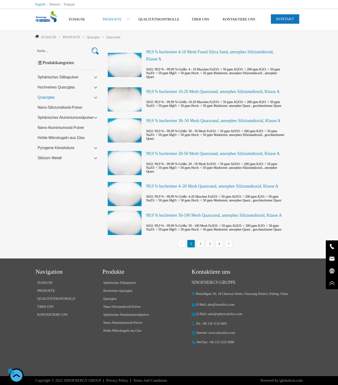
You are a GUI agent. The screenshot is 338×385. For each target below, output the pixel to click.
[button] (116, 19)
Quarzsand (112, 37)
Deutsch (54, 4)
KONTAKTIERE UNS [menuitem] (239, 19)
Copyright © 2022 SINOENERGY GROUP (68, 380)
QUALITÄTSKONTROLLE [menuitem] (158, 19)
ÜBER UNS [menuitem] (200, 19)
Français (69, 4)
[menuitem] (116, 19)
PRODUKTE (71, 37)
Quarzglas (93, 37)
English (40, 4)
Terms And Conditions (150, 380)
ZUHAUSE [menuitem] (77, 19)
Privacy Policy (117, 380)
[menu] (158, 19)
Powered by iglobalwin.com (282, 380)
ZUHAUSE (48, 37)
